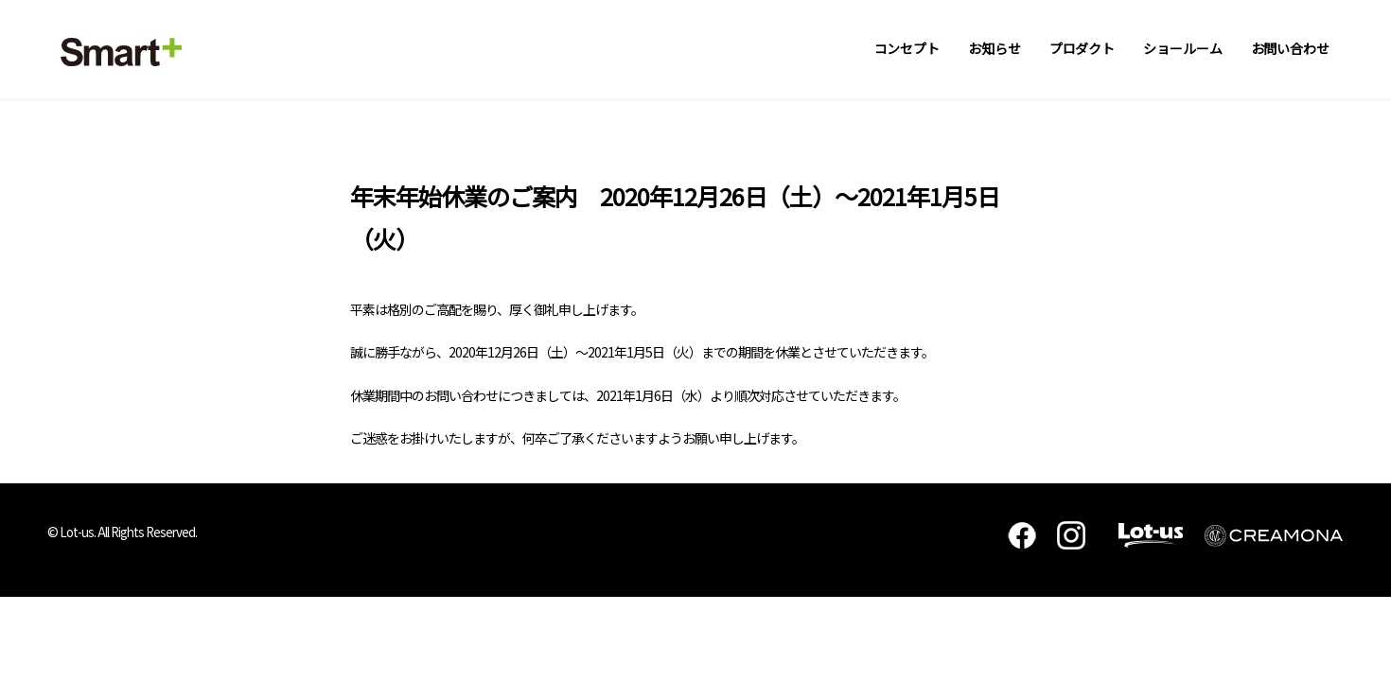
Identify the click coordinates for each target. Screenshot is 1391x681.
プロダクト (1082, 48)
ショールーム (1182, 48)
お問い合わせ (1290, 48)
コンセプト (907, 48)
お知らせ (994, 48)
